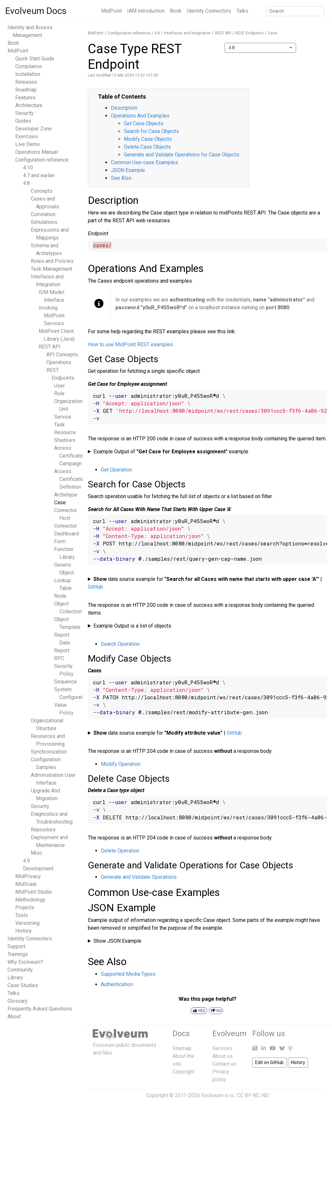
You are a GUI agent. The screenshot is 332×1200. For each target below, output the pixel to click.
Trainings (17, 954)
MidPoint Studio (33, 892)
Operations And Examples (140, 116)
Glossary (17, 1001)
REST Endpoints (249, 33)
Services (222, 1048)
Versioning (27, 923)
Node (60, 596)
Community (20, 970)
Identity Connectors (209, 11)
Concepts (42, 191)
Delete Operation (120, 851)
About (14, 1016)
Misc (36, 853)
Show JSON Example (117, 941)
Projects (24, 907)
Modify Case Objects (148, 139)
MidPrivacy (28, 876)
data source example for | (205, 583)
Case (60, 502)
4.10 (28, 168)
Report (61, 650)
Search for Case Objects (151, 131)
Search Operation (120, 644)
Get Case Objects (143, 123)
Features (25, 97)
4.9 (26, 861)
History (23, 931)
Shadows (64, 440)
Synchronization (49, 752)
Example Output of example (170, 451)
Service (62, 417)
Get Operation (116, 470)
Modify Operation (120, 764)
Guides (23, 121)
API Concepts (62, 354)
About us (222, 1056)
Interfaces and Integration (187, 33)
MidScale (26, 884)
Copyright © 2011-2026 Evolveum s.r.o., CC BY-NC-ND (207, 1095)
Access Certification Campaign (70, 456)
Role (59, 393)
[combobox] (260, 48)
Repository (43, 830)
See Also (121, 178)
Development (38, 868)
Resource (65, 432)
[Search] (295, 11)
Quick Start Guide (34, 58)
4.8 (26, 183)
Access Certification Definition (70, 479)
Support (16, 946)
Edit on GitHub (269, 1062)
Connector (65, 526)
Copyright (183, 1072)
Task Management (51, 269)
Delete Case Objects (147, 147)
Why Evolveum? (25, 962)
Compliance (28, 66)
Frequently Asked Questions (39, 1009)
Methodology (30, 900)
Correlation (43, 214)
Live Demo (27, 144)
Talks (242, 11)
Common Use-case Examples (144, 162)
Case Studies (22, 985)
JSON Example (128, 170)
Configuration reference (41, 160)
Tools (21, 915)
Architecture (28, 105)
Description (124, 108)
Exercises (26, 136)
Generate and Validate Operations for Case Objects (181, 155)
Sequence (65, 682)
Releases (26, 82)
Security (24, 113)
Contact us (224, 1064)
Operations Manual (36, 152)
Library (15, 977)
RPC (59, 658)
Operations (58, 362)
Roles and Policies (52, 261)
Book (176, 11)
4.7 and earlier (39, 175)
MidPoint (111, 11)
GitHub (95, 587)
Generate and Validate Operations (139, 877)
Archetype (65, 495)
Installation (27, 74)
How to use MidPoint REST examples (130, 344)
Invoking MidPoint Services (52, 315)
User (59, 386)
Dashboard (66, 534)
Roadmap (26, 90)
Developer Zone (33, 129)
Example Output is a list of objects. (132, 626)
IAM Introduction (146, 11)
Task (59, 425)
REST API (50, 347)
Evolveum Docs (35, 11)
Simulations (44, 222)
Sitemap (181, 1048)
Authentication (117, 984)
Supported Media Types (128, 974)
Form (60, 541)
